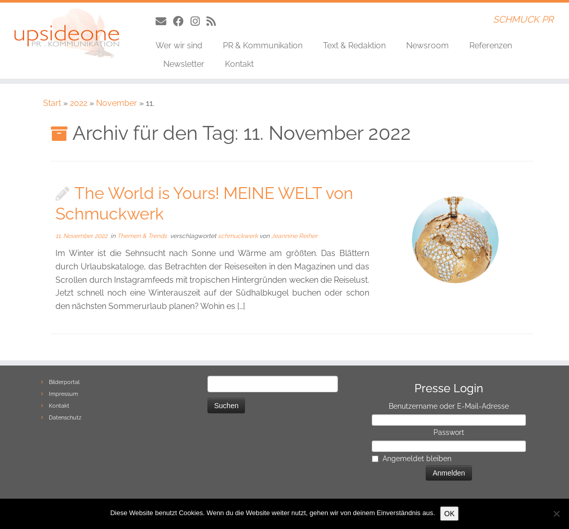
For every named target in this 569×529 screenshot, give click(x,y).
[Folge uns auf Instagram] (198, 21)
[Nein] (556, 513)
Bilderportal (64, 382)
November (116, 103)
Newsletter (183, 64)
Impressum (63, 394)
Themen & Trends (142, 236)
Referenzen (490, 45)
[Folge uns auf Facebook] (182, 21)
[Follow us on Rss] (214, 21)
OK (449, 513)
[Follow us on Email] (164, 21)
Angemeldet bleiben (417, 458)
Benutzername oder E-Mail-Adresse (449, 406)
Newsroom (427, 45)
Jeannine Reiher (294, 236)
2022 (78, 103)
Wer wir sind (179, 45)
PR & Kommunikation (262, 45)
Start (52, 103)
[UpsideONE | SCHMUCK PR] (66, 33)
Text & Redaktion (354, 45)
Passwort (448, 432)
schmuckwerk (238, 236)
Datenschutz (65, 417)
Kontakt (239, 64)
